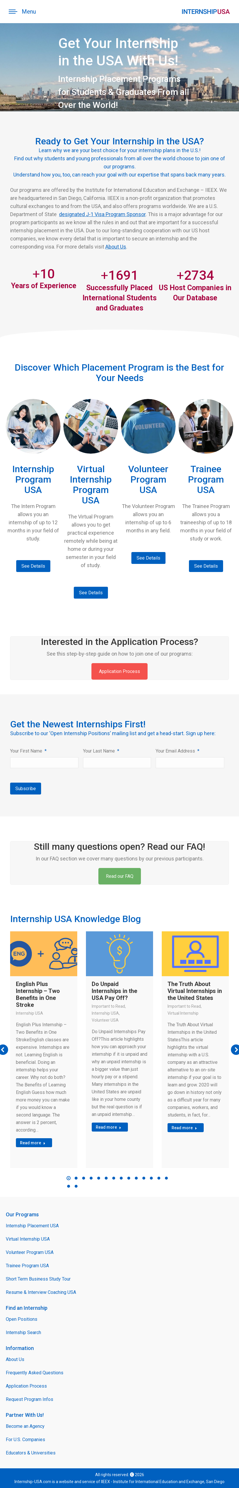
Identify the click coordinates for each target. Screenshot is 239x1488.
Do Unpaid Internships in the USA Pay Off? (114, 991)
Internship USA (29, 1013)
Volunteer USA (105, 1020)
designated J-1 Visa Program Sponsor (102, 214)
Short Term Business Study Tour (38, 1279)
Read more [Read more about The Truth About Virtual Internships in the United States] (184, 1127)
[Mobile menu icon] (22, 11)
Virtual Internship (183, 1013)
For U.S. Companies (25, 1439)
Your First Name (28, 751)
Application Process (119, 671)
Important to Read (108, 1006)
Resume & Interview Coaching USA (41, 1292)
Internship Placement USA (32, 1225)
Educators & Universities (31, 1453)
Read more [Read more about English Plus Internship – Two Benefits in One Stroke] (32, 1143)
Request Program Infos (29, 1399)
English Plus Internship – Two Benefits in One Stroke (38, 994)
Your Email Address (177, 751)
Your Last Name (101, 751)
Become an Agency (25, 1426)
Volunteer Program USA (30, 1252)
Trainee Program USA (27, 1265)
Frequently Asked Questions (34, 1372)
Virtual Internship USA (28, 1239)
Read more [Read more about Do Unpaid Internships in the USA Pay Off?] (108, 1127)
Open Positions (21, 1319)
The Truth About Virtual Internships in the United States (195, 991)
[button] (68, 1178)
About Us (115, 247)
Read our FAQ (119, 876)
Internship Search (23, 1332)
